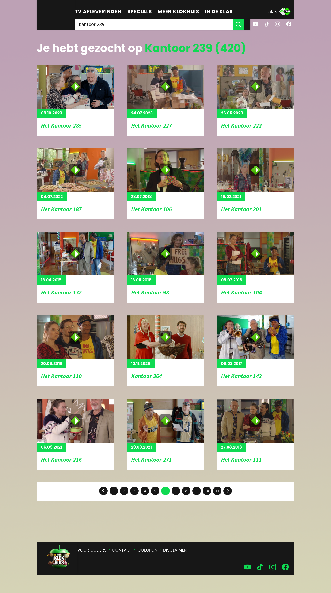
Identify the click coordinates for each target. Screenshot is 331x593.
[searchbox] (157, 24)
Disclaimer (175, 550)
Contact (122, 550)
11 (217, 491)
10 (207, 491)
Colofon (147, 550)
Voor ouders (92, 550)
